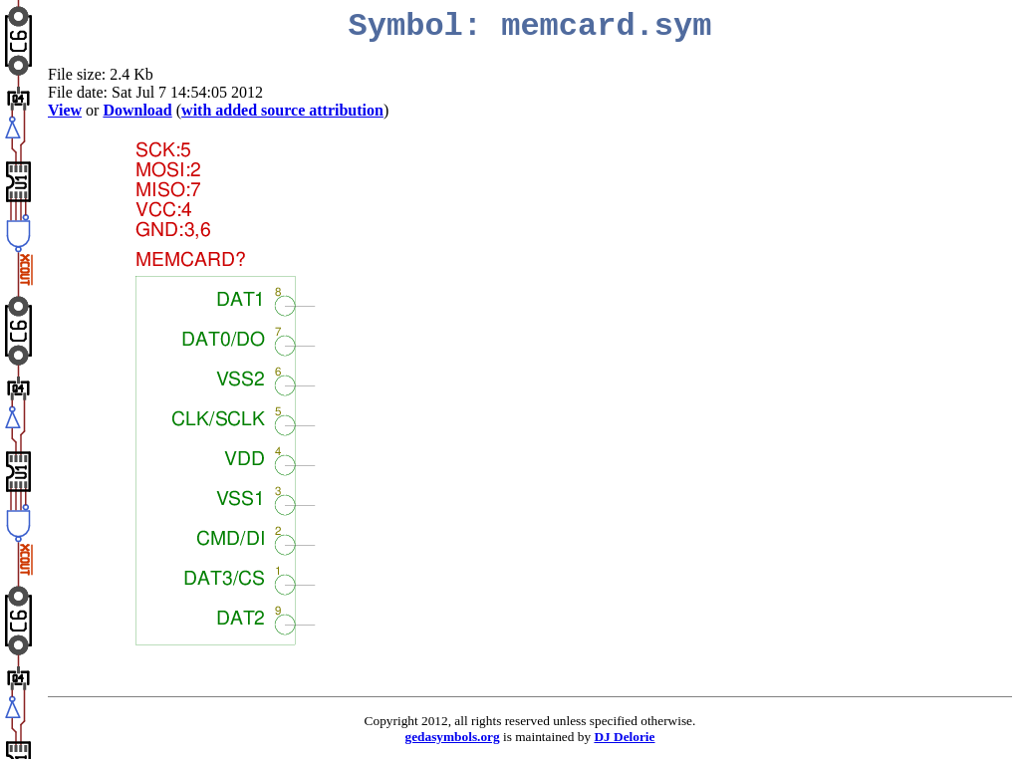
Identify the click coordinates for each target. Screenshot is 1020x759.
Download (137, 110)
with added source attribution (282, 110)
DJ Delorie (624, 736)
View (65, 110)
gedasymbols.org (452, 736)
